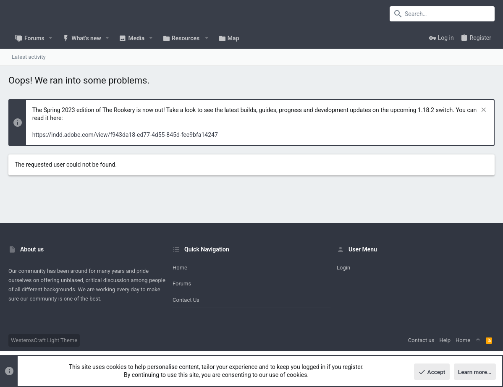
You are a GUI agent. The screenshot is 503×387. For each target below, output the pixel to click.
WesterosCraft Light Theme (44, 340)
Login (343, 267)
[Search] (442, 13)
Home (180, 267)
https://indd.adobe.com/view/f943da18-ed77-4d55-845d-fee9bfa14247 (125, 134)
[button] (50, 38)
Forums (182, 283)
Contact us (186, 300)
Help (445, 340)
